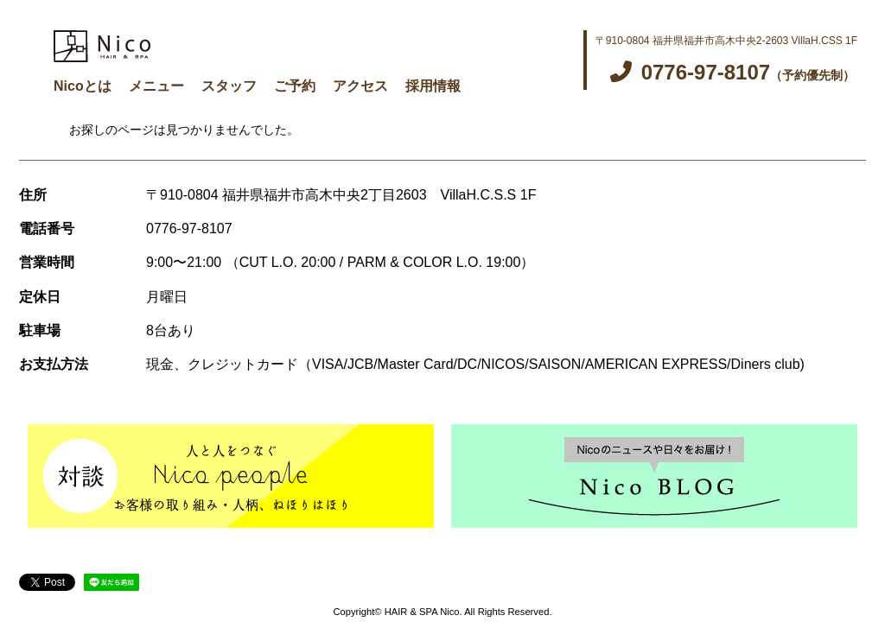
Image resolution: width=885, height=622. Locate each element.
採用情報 (433, 86)
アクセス (360, 86)
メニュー (156, 86)
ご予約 (294, 86)
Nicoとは (82, 86)
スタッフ (229, 86)
